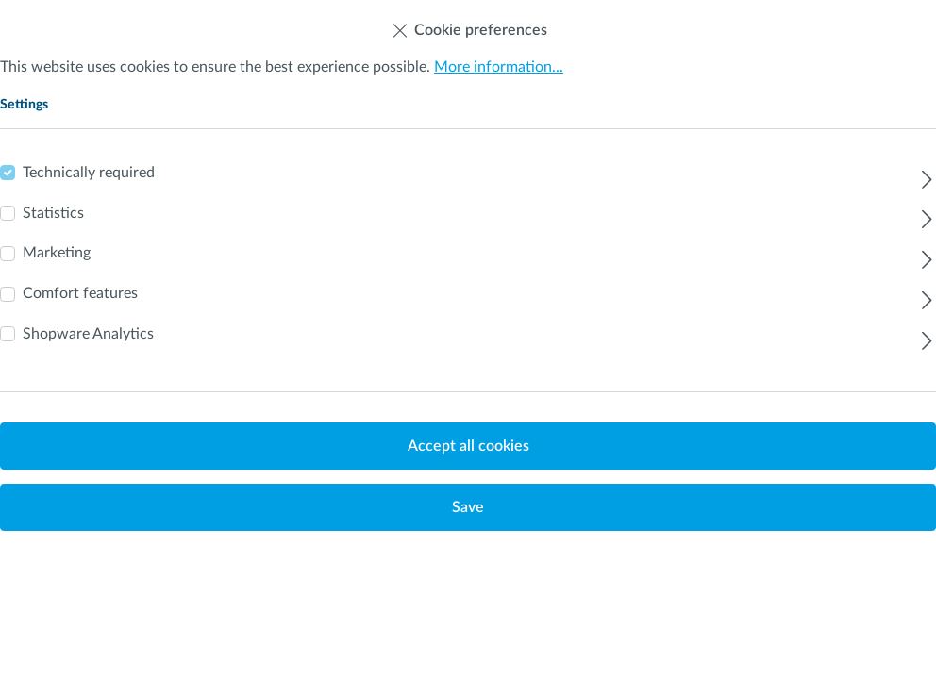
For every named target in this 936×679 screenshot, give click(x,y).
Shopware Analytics (88, 333)
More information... (498, 67)
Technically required (89, 172)
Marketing (57, 252)
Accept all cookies (468, 446)
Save (468, 507)
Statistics (53, 213)
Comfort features (80, 293)
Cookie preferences (468, 26)
